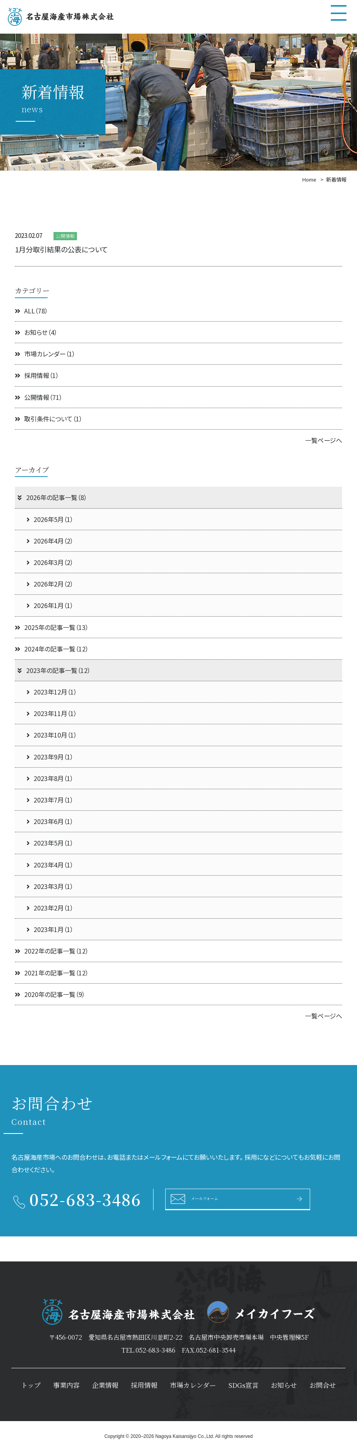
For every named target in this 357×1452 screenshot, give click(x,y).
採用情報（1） (37, 375)
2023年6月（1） (50, 821)
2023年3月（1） (50, 886)
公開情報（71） (38, 397)
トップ (31, 1385)
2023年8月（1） (50, 778)
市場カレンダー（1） (45, 353)
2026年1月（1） (50, 605)
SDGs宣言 (243, 1385)
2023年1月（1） (50, 929)
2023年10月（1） (52, 734)
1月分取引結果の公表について (61, 249)
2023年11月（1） (52, 713)
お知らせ (284, 1385)
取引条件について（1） (48, 418)
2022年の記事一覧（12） (52, 950)
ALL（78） (31, 310)
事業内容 (66, 1385)
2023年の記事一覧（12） (53, 670)
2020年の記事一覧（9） (50, 994)
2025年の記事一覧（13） (52, 627)
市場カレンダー (193, 1385)
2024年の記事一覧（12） (52, 648)
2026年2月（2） (50, 583)
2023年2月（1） (50, 907)
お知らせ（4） (36, 332)
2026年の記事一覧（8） (51, 497)
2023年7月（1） (50, 799)
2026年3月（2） (50, 562)
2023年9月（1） (50, 756)
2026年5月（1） (50, 519)
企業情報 (105, 1385)
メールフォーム (215, 1198)
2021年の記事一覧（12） (52, 972)
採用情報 (144, 1385)
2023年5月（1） (50, 842)
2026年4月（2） (50, 540)
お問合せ (322, 1385)
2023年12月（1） (52, 691)
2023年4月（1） (50, 864)
